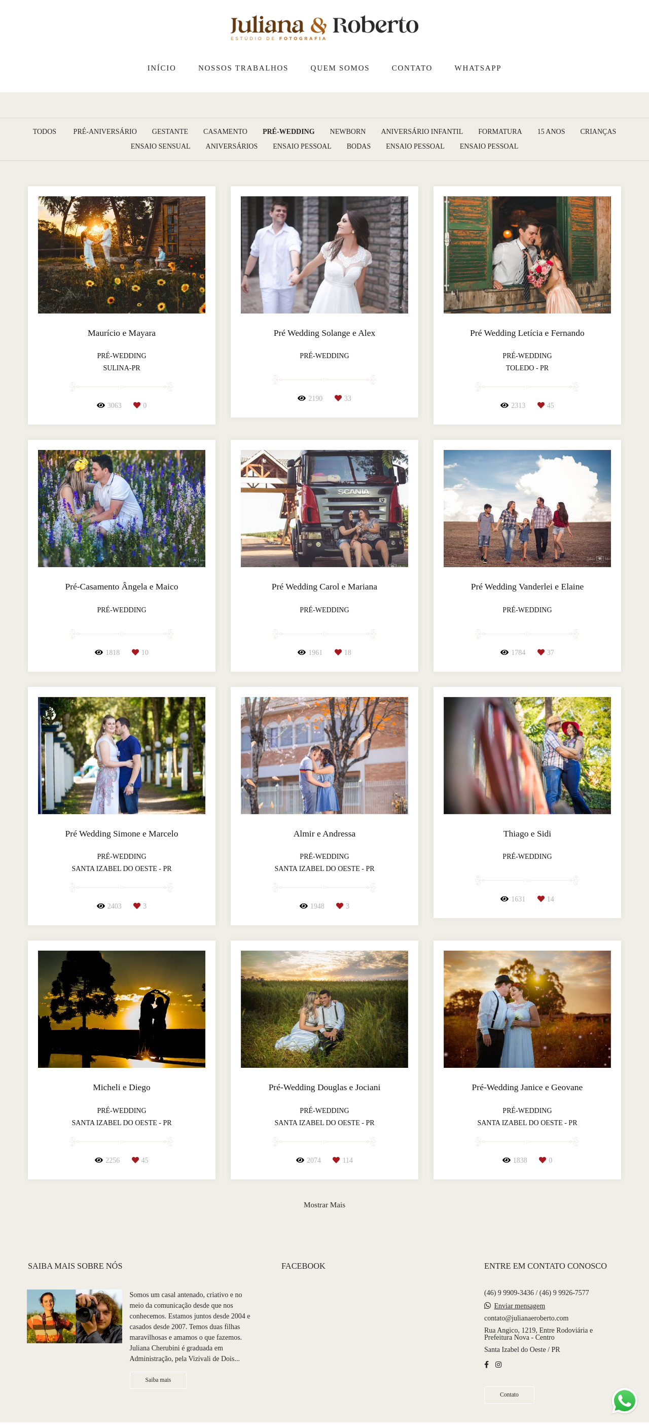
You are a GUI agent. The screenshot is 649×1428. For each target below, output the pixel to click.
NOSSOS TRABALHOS (243, 68)
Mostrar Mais (324, 1204)
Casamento (225, 131)
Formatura (500, 131)
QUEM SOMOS (340, 68)
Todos (44, 131)
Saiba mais (158, 1380)
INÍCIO (162, 68)
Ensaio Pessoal (302, 146)
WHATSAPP (478, 68)
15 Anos (551, 131)
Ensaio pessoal (415, 146)
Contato (509, 1394)
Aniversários (232, 146)
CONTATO (412, 68)
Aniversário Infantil (422, 131)
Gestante (170, 131)
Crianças (599, 131)
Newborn (348, 131)
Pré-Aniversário (105, 131)
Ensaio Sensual (161, 146)
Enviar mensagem (519, 1306)
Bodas (359, 146)
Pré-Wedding (289, 131)
